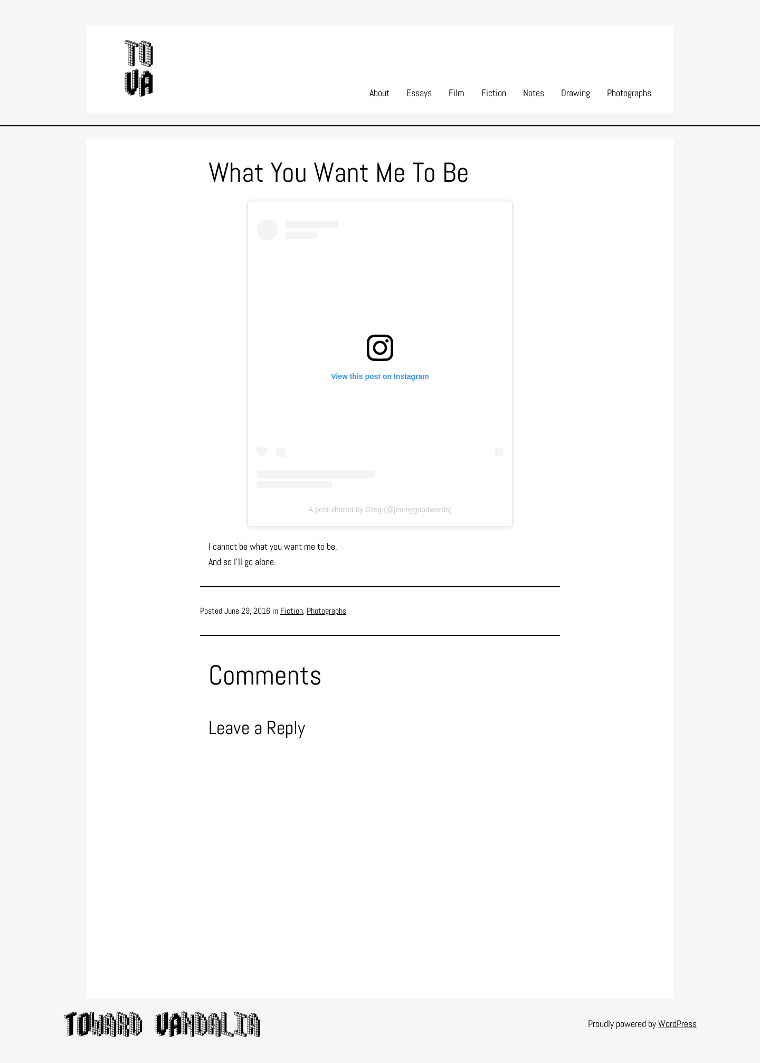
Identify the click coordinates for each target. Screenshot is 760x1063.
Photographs (326, 610)
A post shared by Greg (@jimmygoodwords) (380, 509)
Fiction (291, 610)
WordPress (677, 1024)
